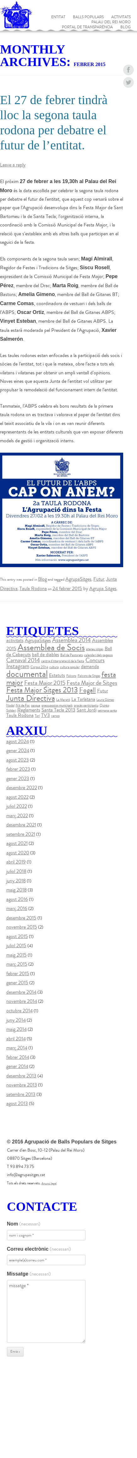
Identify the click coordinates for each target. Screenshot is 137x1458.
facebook (128, 69)
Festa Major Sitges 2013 (42, 689)
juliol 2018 (16, 871)
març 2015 (16, 964)
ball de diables (45, 654)
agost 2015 (17, 936)
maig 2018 (16, 889)
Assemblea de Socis (51, 647)
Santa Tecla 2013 (58, 710)
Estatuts (57, 675)
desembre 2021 (21, 824)
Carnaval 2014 (23, 660)
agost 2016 (17, 899)
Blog (125, 27)
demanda (90, 666)
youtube (128, 95)
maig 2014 (16, 1029)
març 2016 (16, 908)
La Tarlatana (83, 699)
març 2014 (16, 1047)
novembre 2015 (21, 927)
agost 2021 (17, 843)
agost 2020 (17, 852)
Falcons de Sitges (89, 675)
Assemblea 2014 (71, 640)
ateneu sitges (94, 649)
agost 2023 (17, 760)
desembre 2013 (21, 1075)
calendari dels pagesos (98, 655)
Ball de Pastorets (71, 655)
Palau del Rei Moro (111, 22)
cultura (54, 667)
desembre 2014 (21, 992)
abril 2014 (16, 1038)
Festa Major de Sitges (92, 683)
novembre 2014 (21, 1001)
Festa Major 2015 (44, 683)
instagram (128, 107)
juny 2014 (16, 1020)
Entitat (58, 17)
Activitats (121, 17)
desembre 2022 (21, 787)
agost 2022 (17, 797)
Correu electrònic (39, 1249)
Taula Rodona (33, 588)
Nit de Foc (23, 705)
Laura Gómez (105, 699)
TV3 (45, 715)
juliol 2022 (16, 806)
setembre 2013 (21, 1094)
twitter (128, 82)
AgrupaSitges (78, 579)
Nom (24, 1224)
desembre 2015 (21, 917)
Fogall (87, 690)
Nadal (10, 705)
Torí (37, 715)
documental (27, 674)
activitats (15, 640)
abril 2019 (16, 861)
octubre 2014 (19, 1010)
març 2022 (17, 815)
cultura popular (70, 667)
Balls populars (88, 17)
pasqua (35, 705)
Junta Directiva (30, 698)
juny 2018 (16, 880)
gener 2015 (17, 982)
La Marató (63, 699)
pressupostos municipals (57, 705)
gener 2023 (17, 778)
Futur (98, 579)
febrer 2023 (18, 769)
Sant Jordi (86, 710)
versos (55, 715)
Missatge (29, 1274)
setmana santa (107, 710)
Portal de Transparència (87, 27)
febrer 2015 (17, 973)
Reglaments (28, 710)
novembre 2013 (21, 1084)
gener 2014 (17, 1066)
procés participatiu (86, 705)
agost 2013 (17, 1103)
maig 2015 (16, 955)
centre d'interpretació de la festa (62, 661)
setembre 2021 (20, 834)
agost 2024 (17, 741)
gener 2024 (17, 750)
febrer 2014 (17, 1057)
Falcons (71, 675)
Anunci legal (49, 1183)
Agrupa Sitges (103, 588)
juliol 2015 (16, 945)
